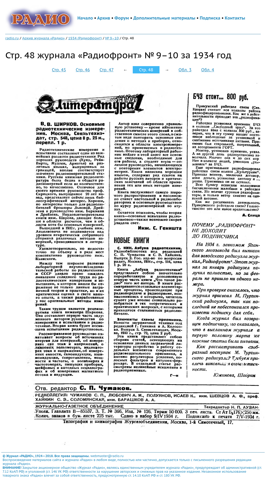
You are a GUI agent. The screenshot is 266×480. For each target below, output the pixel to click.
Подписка (210, 18)
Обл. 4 (207, 70)
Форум (122, 18)
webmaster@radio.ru (107, 456)
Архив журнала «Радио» (43, 38)
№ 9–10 (112, 38)
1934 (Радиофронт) (85, 38)
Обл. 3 (184, 70)
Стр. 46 (83, 70)
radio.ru (12, 38)
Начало (85, 18)
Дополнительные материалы (164, 18)
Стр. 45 (59, 70)
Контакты (235, 18)
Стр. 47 (106, 70)
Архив (103, 18)
